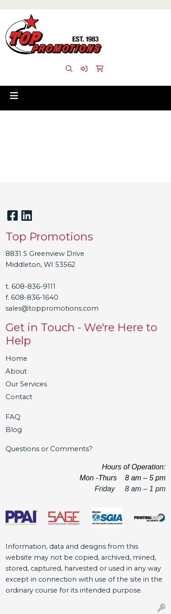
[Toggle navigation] (14, 95)
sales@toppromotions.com (51, 308)
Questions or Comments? (49, 449)
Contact (18, 397)
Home (16, 358)
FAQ (13, 417)
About (16, 371)
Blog (13, 430)
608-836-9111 (33, 286)
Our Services (26, 384)
